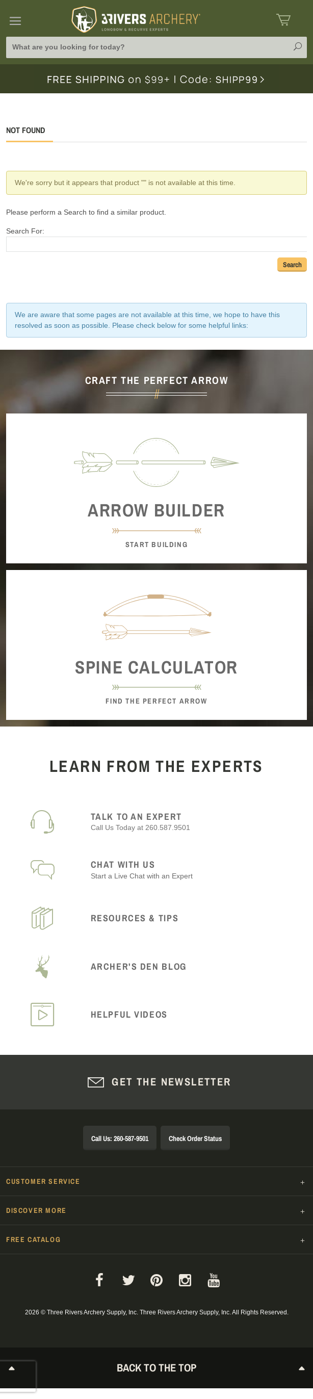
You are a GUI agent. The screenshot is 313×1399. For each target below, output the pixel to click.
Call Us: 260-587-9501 (119, 1138)
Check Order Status (195, 1138)
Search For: (25, 231)
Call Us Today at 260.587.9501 (193, 821)
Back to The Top (156, 1367)
